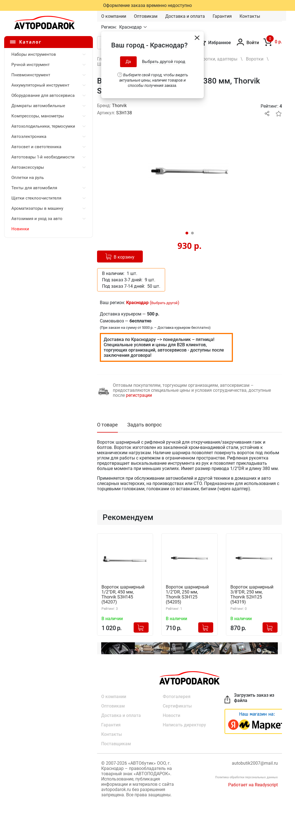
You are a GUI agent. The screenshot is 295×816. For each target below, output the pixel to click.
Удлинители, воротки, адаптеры (204, 59)
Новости (171, 715)
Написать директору (184, 724)
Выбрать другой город (163, 61)
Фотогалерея (176, 696)
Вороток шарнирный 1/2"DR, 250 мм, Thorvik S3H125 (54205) (187, 595)
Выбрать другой (164, 303)
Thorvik (119, 105)
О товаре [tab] (107, 425)
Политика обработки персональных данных (246, 777)
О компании (113, 16)
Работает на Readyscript (253, 784)
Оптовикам (145, 16)
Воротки (254, 59)
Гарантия (222, 16)
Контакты (250, 16)
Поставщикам (116, 743)
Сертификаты (177, 706)
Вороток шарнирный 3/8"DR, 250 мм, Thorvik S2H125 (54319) (251, 595)
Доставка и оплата (185, 16)
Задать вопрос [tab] (144, 425)
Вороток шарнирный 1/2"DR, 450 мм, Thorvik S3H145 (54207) (122, 595)
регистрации (139, 395)
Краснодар (131, 27)
